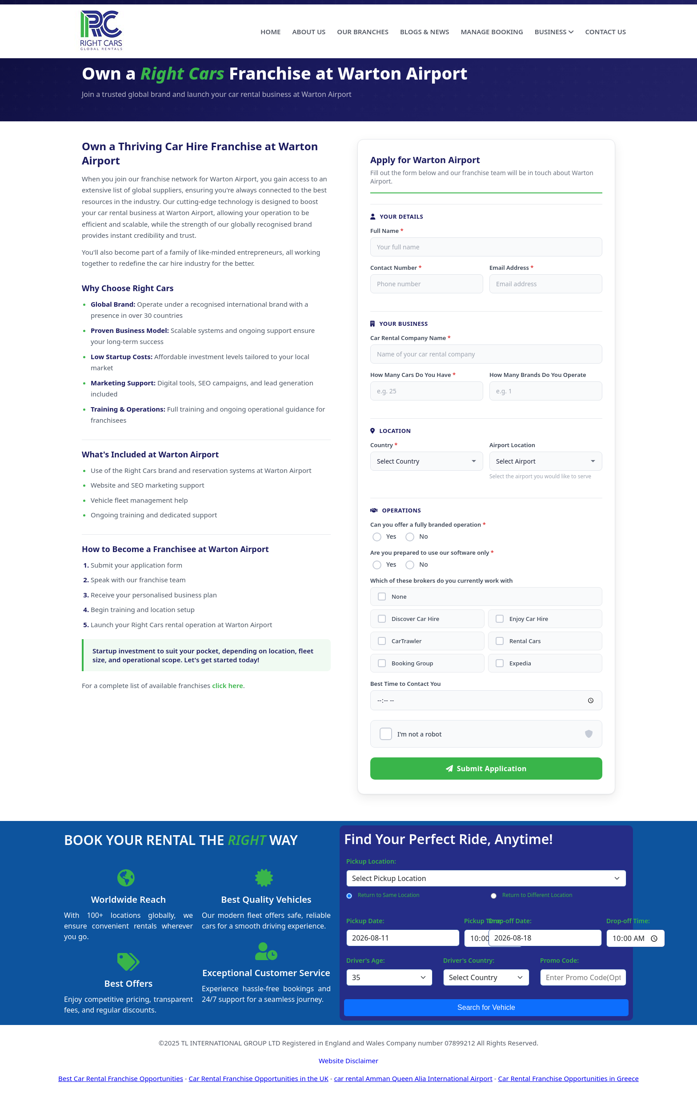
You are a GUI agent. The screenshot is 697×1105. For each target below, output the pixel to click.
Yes (391, 536)
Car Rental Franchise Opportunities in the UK (258, 1078)
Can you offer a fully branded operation (428, 524)
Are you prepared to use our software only (432, 552)
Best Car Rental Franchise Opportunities (120, 1078)
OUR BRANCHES (363, 31)
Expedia (520, 663)
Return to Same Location (389, 895)
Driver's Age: (365, 960)
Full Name (387, 231)
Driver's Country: (468, 960)
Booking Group (412, 663)
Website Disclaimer (348, 1060)
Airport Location (512, 445)
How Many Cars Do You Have (413, 375)
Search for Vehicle (486, 1007)
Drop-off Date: (510, 921)
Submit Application (486, 768)
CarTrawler (406, 641)
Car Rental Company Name (410, 338)
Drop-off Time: (628, 921)
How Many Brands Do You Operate (537, 375)
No (423, 536)
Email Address (511, 268)
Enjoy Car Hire (528, 619)
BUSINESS (554, 31)
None (399, 597)
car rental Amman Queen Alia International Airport (413, 1078)
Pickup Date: (365, 921)
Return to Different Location (537, 895)
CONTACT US (605, 31)
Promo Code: (559, 960)
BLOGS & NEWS (424, 31)
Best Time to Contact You (405, 684)
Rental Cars (525, 641)
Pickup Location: (371, 861)
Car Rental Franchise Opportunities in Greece (568, 1078)
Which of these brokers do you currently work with (441, 581)
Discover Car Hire (415, 619)
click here (227, 685)
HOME (270, 31)
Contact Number (396, 268)
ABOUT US (308, 31)
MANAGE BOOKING (492, 31)
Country (383, 445)
